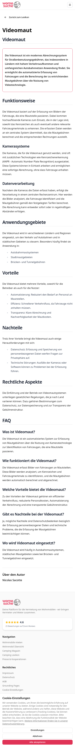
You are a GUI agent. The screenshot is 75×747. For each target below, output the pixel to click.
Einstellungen (37, 730)
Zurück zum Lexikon (16, 17)
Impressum (8, 673)
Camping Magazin (11, 650)
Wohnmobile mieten (12, 642)
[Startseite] (11, 5)
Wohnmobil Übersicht (13, 646)
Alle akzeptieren (37, 742)
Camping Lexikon (10, 655)
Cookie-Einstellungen (12, 689)
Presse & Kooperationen (14, 659)
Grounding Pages (10, 685)
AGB (4, 681)
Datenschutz (8, 677)
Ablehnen (37, 736)
